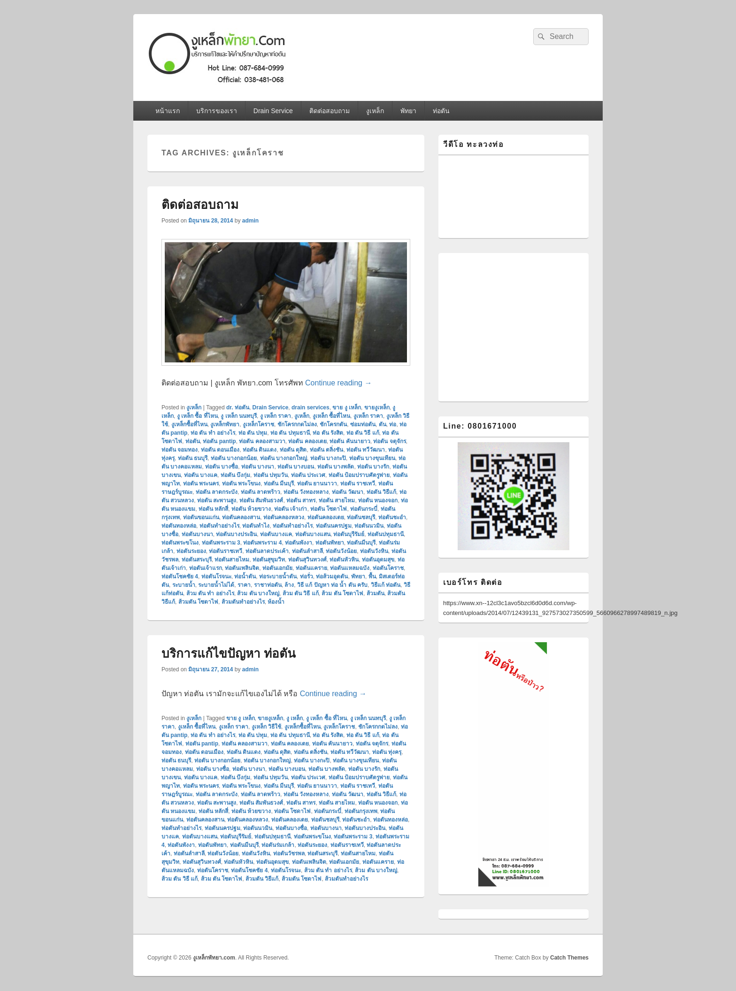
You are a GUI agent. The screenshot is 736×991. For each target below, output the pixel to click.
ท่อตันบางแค (276, 534)
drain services (310, 407)
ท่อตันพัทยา (329, 542)
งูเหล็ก (375, 111)
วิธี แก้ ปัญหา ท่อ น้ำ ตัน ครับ (332, 585)
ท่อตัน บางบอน (295, 466)
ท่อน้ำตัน (245, 576)
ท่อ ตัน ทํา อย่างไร (213, 433)
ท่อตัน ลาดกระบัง (217, 492)
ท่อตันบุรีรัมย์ (348, 534)
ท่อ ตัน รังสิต (328, 433)
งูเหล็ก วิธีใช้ (266, 726)
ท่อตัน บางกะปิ (328, 458)
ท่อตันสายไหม (232, 559)
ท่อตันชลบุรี (361, 517)
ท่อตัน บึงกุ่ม (235, 475)
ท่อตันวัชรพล (289, 853)
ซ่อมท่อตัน (363, 424)
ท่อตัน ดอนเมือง (220, 449)
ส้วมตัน (375, 593)
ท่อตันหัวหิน (344, 559)
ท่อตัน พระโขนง (241, 483)
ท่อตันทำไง (255, 525)
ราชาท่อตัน (268, 585)
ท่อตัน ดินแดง (259, 449)
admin (250, 220)
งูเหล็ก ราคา (368, 416)
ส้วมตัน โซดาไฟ (198, 602)
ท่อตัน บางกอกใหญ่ (283, 458)
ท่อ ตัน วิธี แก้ (362, 433)
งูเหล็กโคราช (258, 424)
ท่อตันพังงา (298, 542)
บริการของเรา (216, 111)
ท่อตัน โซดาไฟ (328, 509)
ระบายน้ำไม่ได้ (216, 585)
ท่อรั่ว (306, 576)
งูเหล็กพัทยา (224, 424)
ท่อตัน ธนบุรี (192, 458)
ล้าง (289, 585)
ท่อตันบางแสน (312, 534)
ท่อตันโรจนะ (216, 576)
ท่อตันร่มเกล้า (277, 845)
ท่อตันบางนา (197, 534)
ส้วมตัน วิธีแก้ (261, 879)
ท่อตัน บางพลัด (335, 466)
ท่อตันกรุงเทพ (361, 811)
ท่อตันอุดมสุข (378, 559)
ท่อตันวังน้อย (341, 551)
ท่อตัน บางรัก (373, 466)
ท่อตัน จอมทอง (179, 449)
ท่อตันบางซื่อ (291, 828)
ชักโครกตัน (333, 424)
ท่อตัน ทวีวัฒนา (365, 449)
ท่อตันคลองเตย (325, 517)
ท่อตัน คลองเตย (307, 441)
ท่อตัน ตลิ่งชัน (326, 449)
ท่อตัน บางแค (200, 475)
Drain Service (273, 111)
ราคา (244, 585)
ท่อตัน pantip (219, 441)
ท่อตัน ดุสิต (293, 449)
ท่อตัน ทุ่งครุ (386, 752)
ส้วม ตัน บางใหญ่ (258, 593)
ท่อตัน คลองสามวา (262, 441)
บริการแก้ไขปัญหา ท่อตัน (228, 653)
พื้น (372, 576)
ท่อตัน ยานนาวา (317, 483)
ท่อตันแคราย (311, 568)
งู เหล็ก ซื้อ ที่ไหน (197, 416)
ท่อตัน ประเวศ (308, 475)
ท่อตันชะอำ (392, 517)
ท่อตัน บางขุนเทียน (372, 458)
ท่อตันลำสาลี (307, 551)
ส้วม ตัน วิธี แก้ (301, 593)
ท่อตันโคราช (388, 568)
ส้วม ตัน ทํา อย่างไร (210, 593)
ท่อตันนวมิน (368, 525)
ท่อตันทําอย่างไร (293, 525)
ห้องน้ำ (276, 602)
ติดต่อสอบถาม (329, 111)
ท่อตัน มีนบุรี (279, 483)
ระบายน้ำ (183, 585)
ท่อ (392, 424)
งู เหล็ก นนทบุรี (239, 416)
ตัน (382, 424)
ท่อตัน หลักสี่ (213, 509)
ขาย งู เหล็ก (346, 407)
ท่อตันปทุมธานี (386, 534)
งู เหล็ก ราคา (275, 416)
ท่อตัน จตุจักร (389, 441)
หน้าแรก (167, 111)
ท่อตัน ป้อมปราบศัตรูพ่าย (359, 475)
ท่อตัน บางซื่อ (221, 466)
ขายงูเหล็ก (377, 407)
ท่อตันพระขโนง (180, 542)
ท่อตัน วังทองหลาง (306, 492)
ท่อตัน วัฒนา (347, 492)
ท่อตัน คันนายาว (350, 441)
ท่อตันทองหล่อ (178, 525)
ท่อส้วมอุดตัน (332, 576)
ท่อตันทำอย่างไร (219, 525)
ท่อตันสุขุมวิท (269, 559)
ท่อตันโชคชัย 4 (179, 576)
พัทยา (408, 111)
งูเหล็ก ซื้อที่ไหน (331, 416)
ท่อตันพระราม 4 (262, 542)
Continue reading (338, 383)
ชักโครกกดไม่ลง (297, 424)
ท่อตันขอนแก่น (201, 517)
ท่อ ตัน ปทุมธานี (290, 433)
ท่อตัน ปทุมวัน (270, 475)
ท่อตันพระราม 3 (221, 542)
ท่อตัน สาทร (300, 500)
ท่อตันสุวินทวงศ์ (307, 559)
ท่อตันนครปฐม (334, 525)
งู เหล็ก (294, 718)
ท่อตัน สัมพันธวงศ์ (261, 500)
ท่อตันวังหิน (374, 551)
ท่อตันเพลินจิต (242, 568)
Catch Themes (569, 957)
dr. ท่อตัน (237, 407)
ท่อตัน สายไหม (337, 500)
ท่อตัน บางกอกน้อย (234, 458)
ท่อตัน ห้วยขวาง (251, 509)
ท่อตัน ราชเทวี (357, 483)
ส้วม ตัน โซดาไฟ (342, 593)
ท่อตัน (441, 111)
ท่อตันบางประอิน (236, 534)
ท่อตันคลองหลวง (283, 517)
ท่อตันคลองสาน (241, 517)
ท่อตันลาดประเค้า (267, 551)
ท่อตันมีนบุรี (361, 542)
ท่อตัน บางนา (257, 466)
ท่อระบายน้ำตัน (278, 576)
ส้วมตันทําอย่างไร (243, 602)
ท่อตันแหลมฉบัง (349, 568)
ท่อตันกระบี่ (363, 509)
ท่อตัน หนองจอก (378, 500)
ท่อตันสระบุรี (197, 559)
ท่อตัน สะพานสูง (216, 500)
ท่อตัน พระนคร (201, 483)
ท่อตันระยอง (191, 551)
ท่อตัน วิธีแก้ (381, 492)
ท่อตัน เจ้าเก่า (290, 509)
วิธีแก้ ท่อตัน (385, 585)
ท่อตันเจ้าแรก (205, 568)
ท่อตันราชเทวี (225, 551)
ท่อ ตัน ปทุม (253, 433)
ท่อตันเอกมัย (277, 568)
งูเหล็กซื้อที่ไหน (189, 424)
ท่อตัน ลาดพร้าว (260, 492)
